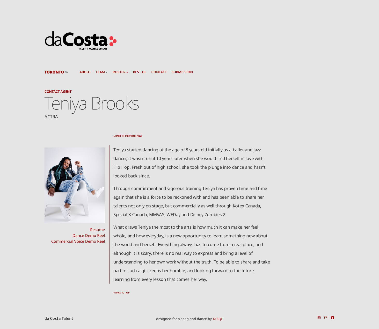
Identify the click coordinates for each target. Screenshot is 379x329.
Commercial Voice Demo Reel (78, 241)
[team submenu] (107, 72)
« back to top (121, 292)
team (100, 72)
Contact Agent (58, 91)
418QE (218, 318)
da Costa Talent (58, 318)
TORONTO (54, 72)
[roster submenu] (127, 72)
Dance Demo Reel (89, 235)
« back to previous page (127, 136)
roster (119, 72)
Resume (97, 229)
